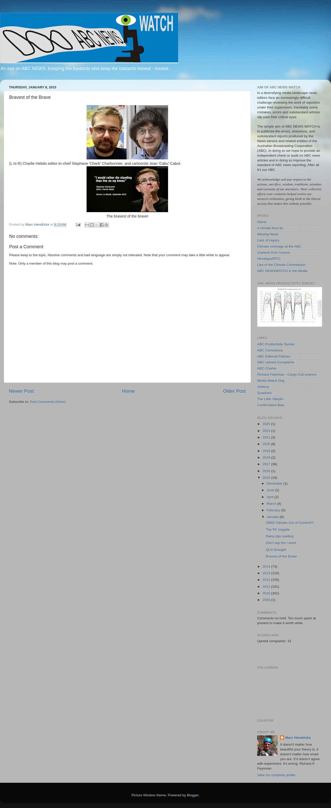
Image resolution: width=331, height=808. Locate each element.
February (274, 510)
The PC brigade (278, 529)
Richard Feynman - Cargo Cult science (286, 374)
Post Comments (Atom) (48, 402)
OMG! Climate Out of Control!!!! (290, 523)
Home (128, 391)
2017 (267, 464)
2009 (267, 600)
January (273, 517)
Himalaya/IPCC (269, 259)
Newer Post (21, 391)
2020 (267, 444)
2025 (267, 424)
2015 (267, 478)
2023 (267, 431)
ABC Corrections (270, 350)
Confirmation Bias (270, 405)
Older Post (234, 391)
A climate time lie (270, 228)
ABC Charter (267, 368)
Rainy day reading (280, 536)
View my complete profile (276, 775)
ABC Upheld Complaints (275, 362)
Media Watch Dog (270, 380)
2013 (267, 573)
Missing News (267, 234)
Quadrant (264, 393)
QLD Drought (276, 550)
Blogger (193, 795)
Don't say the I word (281, 543)
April (270, 497)
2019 (267, 451)
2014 (267, 566)
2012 (267, 580)
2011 (267, 586)
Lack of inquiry (268, 240)
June (271, 490)
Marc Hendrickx (298, 737)
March (272, 503)
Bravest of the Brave (281, 556)
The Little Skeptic (270, 399)
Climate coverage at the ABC (279, 246)
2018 (267, 457)
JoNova (263, 387)
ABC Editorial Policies (274, 356)
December (275, 483)
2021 (267, 437)
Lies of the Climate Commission (281, 265)
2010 (267, 593)
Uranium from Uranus (273, 252)
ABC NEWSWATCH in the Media (282, 271)
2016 (267, 471)
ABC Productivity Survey (276, 344)
